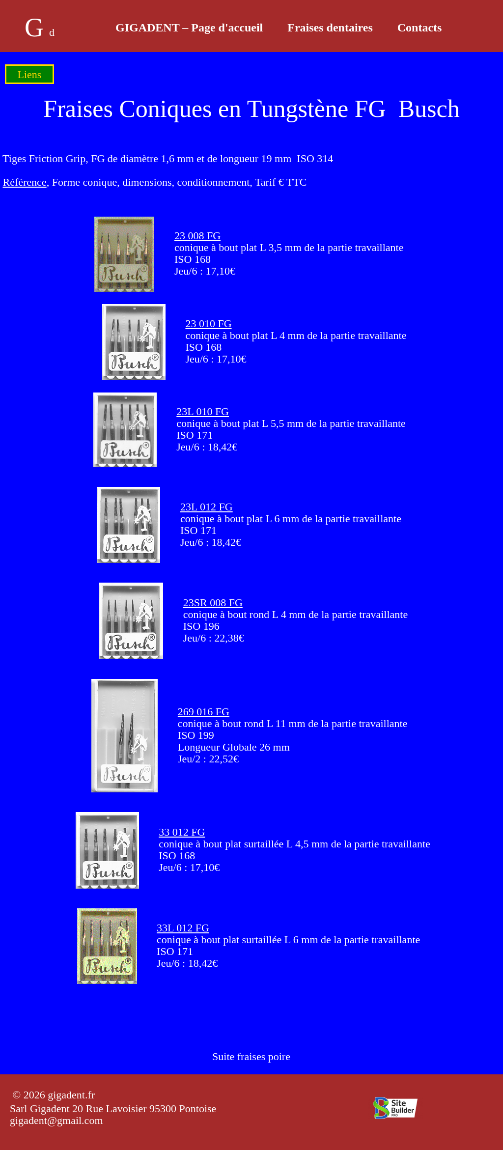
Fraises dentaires (330, 27)
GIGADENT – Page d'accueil (189, 27)
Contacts (419, 27)
